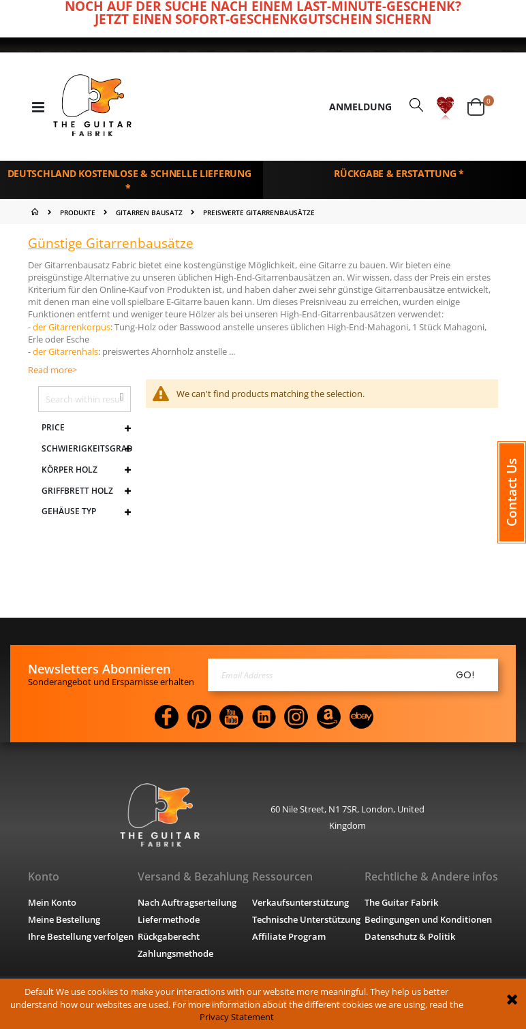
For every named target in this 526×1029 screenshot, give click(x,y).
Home (36, 211)
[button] (445, 107)
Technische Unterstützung (306, 919)
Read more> (52, 370)
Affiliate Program (289, 936)
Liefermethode (169, 919)
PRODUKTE (77, 212)
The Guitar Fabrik (401, 902)
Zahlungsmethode (175, 953)
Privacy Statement (237, 1017)
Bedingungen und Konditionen (428, 919)
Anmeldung (360, 106)
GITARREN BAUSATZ (149, 212)
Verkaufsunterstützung (300, 902)
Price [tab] (53, 427)
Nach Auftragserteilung (187, 902)
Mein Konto (52, 902)
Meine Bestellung (64, 919)
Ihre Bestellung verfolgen (81, 936)
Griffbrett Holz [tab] (77, 491)
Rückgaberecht (169, 936)
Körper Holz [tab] (69, 469)
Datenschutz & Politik (410, 936)
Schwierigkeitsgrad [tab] (86, 448)
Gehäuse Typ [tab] (69, 511)
